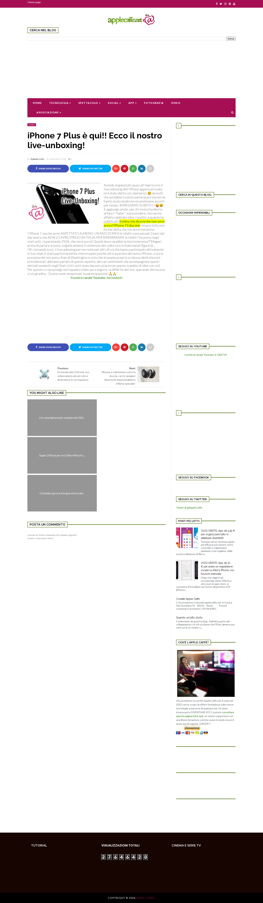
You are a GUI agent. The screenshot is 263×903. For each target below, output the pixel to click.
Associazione (49, 112)
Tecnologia (60, 102)
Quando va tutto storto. (189, 617)
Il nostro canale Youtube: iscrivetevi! (97, 278)
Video (176, 102)
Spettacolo (89, 102)
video (31, 125)
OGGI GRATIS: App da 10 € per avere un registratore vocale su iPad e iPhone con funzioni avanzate (217, 568)
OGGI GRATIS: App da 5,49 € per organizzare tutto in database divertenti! (218, 534)
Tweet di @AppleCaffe (189, 507)
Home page (34, 2)
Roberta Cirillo (37, 159)
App (132, 102)
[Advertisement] (131, 67)
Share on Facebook (48, 168)
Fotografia (154, 102)
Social (114, 102)
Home (37, 102)
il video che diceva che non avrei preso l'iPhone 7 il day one (134, 223)
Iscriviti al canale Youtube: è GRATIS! (205, 354)
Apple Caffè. (145, 897)
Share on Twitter (90, 168)
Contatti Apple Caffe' (188, 598)
